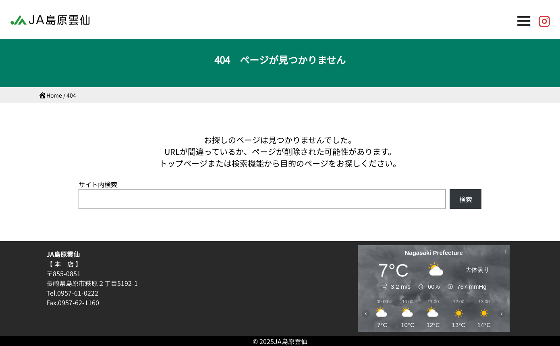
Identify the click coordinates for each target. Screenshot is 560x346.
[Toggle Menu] (523, 19)
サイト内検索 (98, 184)
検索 (465, 199)
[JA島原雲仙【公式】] (544, 19)
